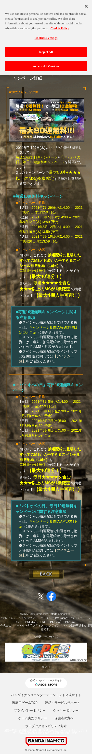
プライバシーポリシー (30, 710)
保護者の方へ (64, 718)
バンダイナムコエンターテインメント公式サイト (46, 695)
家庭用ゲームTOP (25, 702)
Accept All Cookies (46, 64)
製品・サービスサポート (62, 702)
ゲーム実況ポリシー (32, 718)
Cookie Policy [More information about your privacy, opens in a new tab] (60, 26)
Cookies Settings (46, 36)
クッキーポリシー (66, 710)
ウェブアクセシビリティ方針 (46, 726)
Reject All (46, 50)
